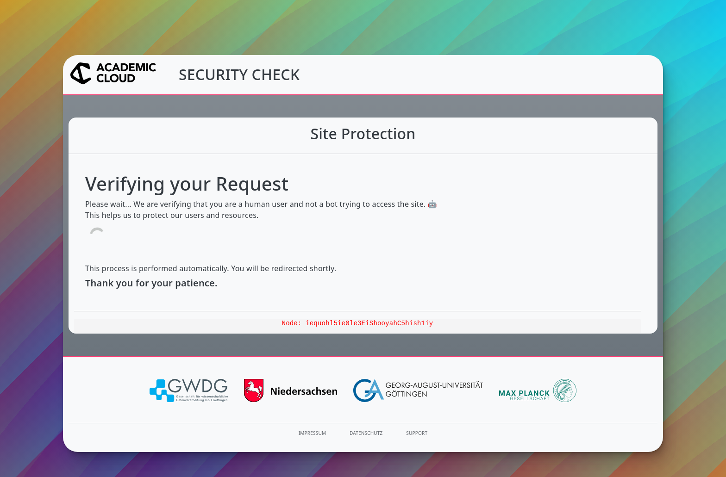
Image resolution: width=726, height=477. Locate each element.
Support (416, 433)
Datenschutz (366, 433)
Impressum (312, 433)
